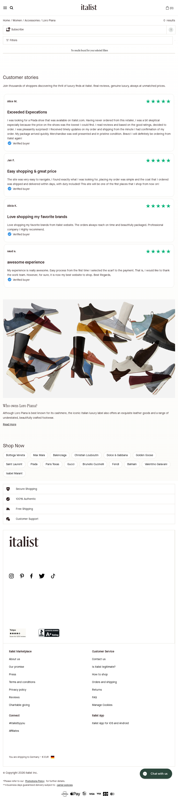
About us (14, 659)
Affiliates (14, 731)
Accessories (32, 20)
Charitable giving (19, 705)
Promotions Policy (34, 781)
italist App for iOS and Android (110, 723)
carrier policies (65, 785)
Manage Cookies (102, 705)
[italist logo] (89, 8)
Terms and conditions (22, 682)
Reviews (14, 697)
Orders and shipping (104, 682)
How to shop (100, 674)
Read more (9, 424)
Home (6, 20)
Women (17, 20)
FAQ (94, 697)
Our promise (16, 667)
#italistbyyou (17, 723)
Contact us (99, 659)
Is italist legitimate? (104, 667)
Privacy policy (17, 690)
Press (12, 674)
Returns (97, 690)
